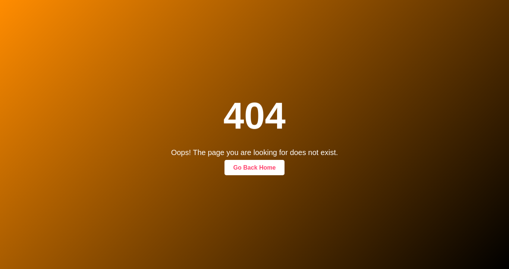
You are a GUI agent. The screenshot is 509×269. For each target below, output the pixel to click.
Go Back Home (254, 167)
